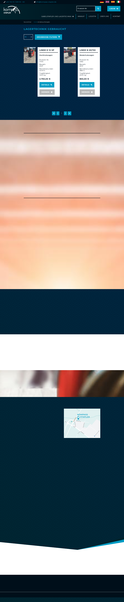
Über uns (104, 16)
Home (36, 22)
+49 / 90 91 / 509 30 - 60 (15, 2)
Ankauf (81, 16)
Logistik (92, 16)
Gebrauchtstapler (44, 22)
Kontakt (116, 16)
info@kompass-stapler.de (46, 2)
